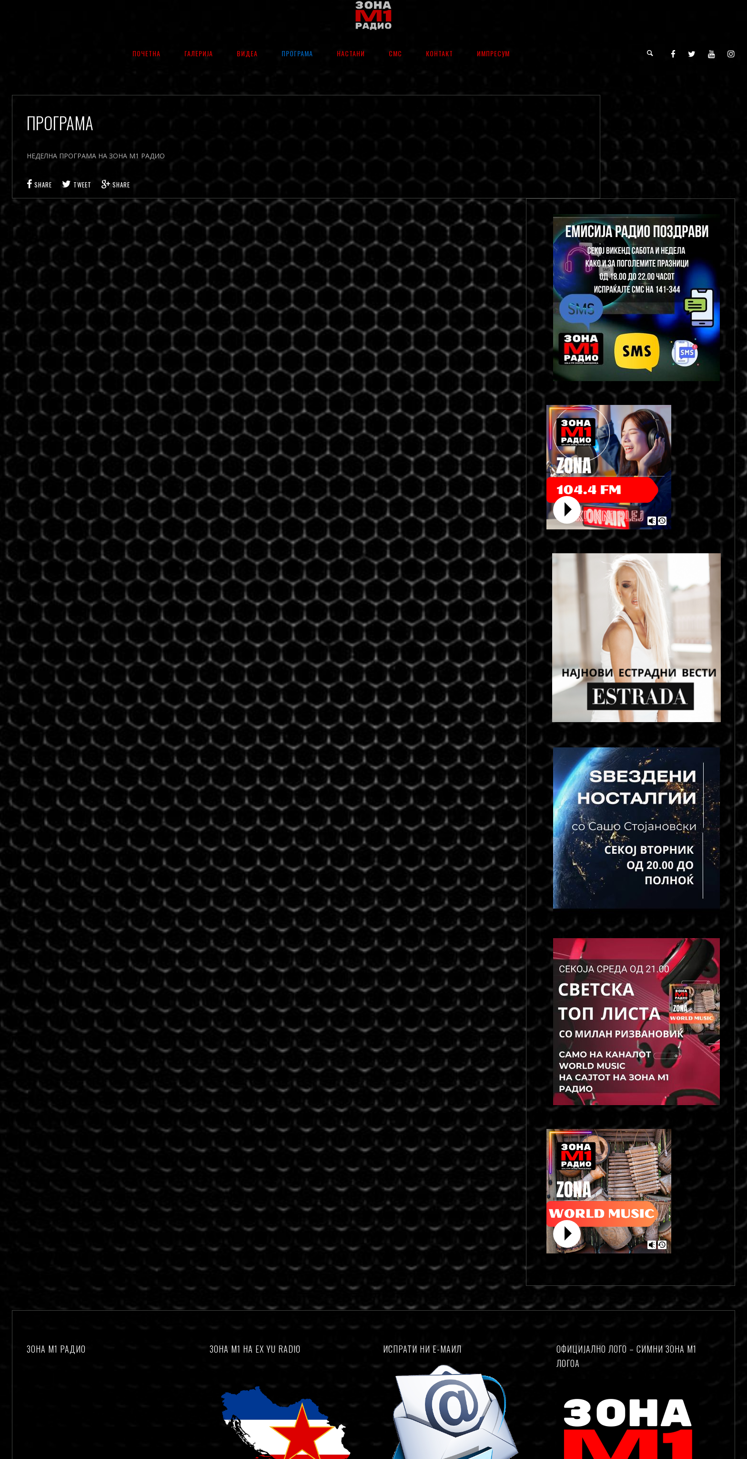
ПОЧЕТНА (146, 53)
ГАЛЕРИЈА (198, 53)
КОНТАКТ (439, 53)
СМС (395, 53)
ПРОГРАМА (297, 53)
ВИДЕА (247, 53)
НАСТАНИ (351, 53)
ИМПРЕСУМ (493, 53)
